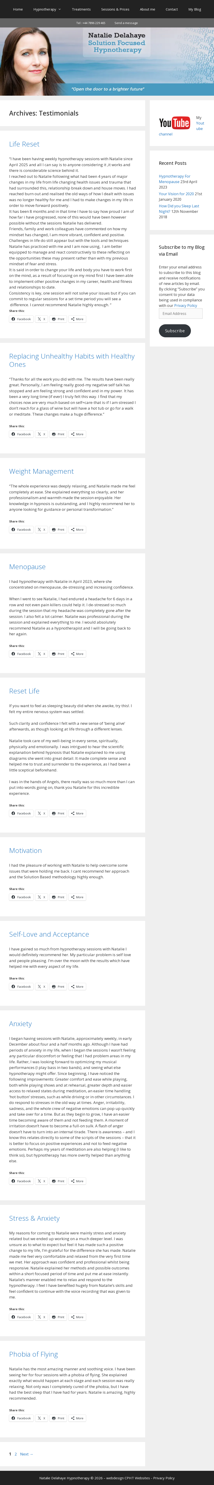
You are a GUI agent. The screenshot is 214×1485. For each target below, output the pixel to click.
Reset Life (24, 690)
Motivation (25, 850)
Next (26, 1454)
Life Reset (24, 144)
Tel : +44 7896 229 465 (90, 23)
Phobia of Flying (33, 1354)
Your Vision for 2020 (176, 193)
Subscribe (175, 330)
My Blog (194, 9)
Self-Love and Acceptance (49, 934)
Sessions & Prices (115, 9)
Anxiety (20, 1023)
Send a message (126, 23)
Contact (172, 9)
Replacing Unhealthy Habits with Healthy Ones (72, 360)
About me (147, 9)
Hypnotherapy (50, 9)
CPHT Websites (137, 1478)
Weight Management (41, 471)
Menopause (27, 566)
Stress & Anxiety (34, 1218)
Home (18, 9)
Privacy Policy (185, 305)
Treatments (81, 9)
